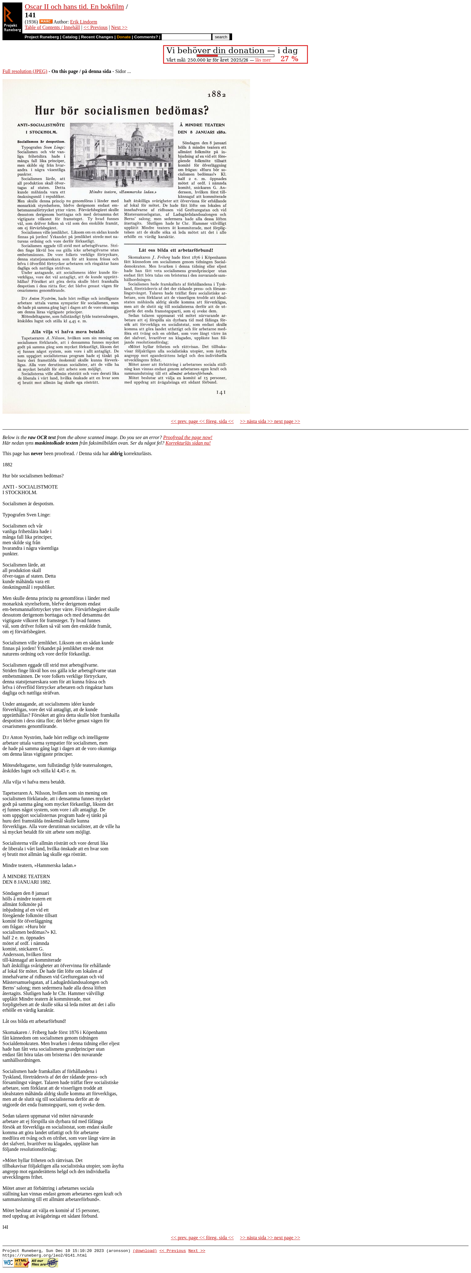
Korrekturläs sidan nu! (188, 443)
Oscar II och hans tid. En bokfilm (74, 6)
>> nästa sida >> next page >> (270, 421)
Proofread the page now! (187, 437)
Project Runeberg (41, 37)
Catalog (70, 37)
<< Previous (96, 27)
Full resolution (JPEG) (24, 71)
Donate (124, 37)
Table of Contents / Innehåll (52, 27)
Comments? (146, 37)
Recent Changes (97, 37)
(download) (145, 1251)
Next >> (119, 27)
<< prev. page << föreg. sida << (202, 421)
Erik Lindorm (83, 21)
